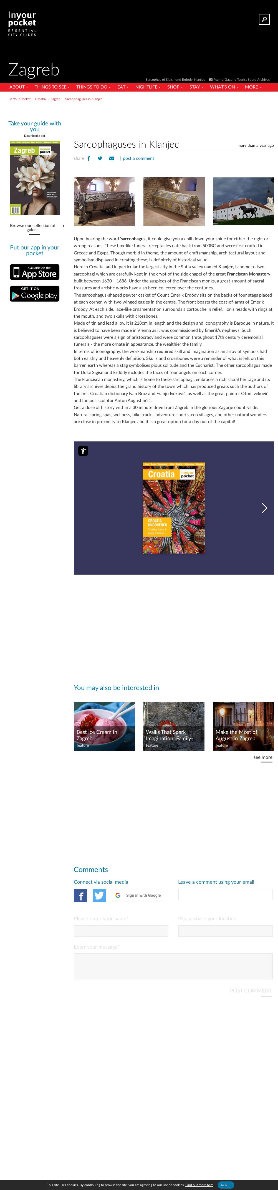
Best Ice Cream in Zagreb (97, 735)
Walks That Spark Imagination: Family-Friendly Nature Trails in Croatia (173, 735)
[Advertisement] (139, 115)
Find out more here (200, 1185)
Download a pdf (35, 136)
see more (262, 757)
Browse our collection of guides (33, 228)
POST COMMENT (250, 995)
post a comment (137, 158)
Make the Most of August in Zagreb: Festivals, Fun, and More (237, 735)
